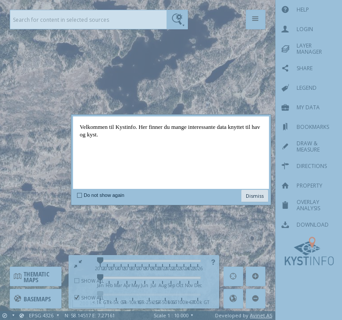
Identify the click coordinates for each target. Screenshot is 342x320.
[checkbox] (79, 195)
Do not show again (104, 195)
